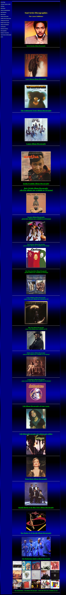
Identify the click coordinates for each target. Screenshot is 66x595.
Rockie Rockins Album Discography (36, 46)
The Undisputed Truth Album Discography (36, 111)
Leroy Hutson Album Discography (36, 79)
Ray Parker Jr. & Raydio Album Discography (36, 533)
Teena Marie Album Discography (36, 479)
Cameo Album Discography (36, 144)
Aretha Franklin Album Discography (36, 184)
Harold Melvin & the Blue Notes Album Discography (36, 507)
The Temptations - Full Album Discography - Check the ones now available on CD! (36, 590)
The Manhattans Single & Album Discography (36, 559)
